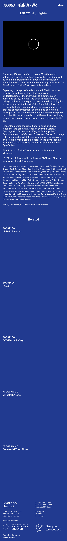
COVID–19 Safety (13, 340)
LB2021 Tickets (12, 231)
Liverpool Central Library (26, 134)
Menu (60, 5)
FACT (35, 142)
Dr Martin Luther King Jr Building (31, 131)
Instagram (40, 511)
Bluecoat (44, 142)
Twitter (38, 514)
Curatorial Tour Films (15, 449)
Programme (10, 392)
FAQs (6, 285)
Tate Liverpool (23, 142)
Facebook (40, 516)
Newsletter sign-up (11, 516)
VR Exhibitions (12, 394)
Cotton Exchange (55, 134)
